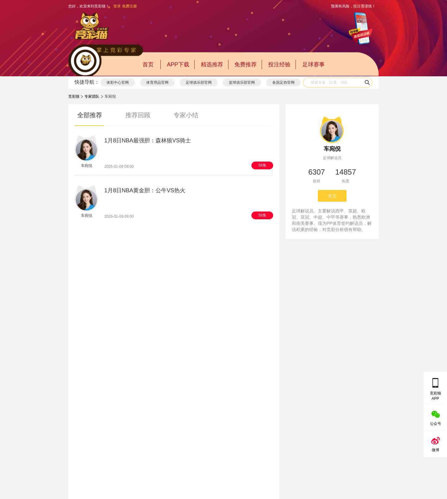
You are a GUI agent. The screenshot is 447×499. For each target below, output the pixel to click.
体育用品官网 (157, 82)
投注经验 (279, 64)
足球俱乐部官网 (199, 82)
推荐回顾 (137, 115)
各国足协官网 (283, 82)
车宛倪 (332, 149)
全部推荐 (89, 115)
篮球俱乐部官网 (242, 82)
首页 (148, 64)
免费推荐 (245, 64)
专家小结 (186, 115)
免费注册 (129, 6)
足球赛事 (313, 64)
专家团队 (91, 96)
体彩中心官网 (117, 82)
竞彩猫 (73, 96)
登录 (117, 6)
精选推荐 (212, 64)
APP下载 (178, 64)
